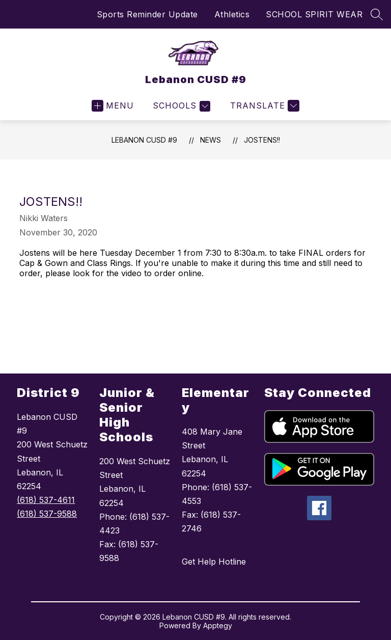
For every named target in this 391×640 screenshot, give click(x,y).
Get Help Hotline (214, 561)
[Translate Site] (263, 105)
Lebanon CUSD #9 (144, 140)
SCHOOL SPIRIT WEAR (314, 14)
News (210, 140)
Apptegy (217, 625)
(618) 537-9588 (47, 514)
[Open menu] (113, 105)
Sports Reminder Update (147, 14)
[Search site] (377, 14)
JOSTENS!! (262, 140)
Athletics (232, 14)
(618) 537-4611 (46, 500)
